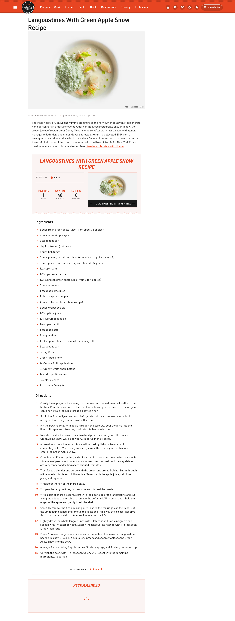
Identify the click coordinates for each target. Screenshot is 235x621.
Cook (57, 7)
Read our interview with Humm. (105, 146)
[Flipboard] (175, 7)
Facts (82, 7)
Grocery (125, 7)
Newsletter (212, 7)
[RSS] (196, 7)
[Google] (189, 7)
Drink (93, 7)
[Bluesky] (182, 7)
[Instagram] (168, 7)
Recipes (45, 7)
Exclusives (141, 7)
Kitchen (69, 7)
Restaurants (108, 7)
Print (55, 177)
